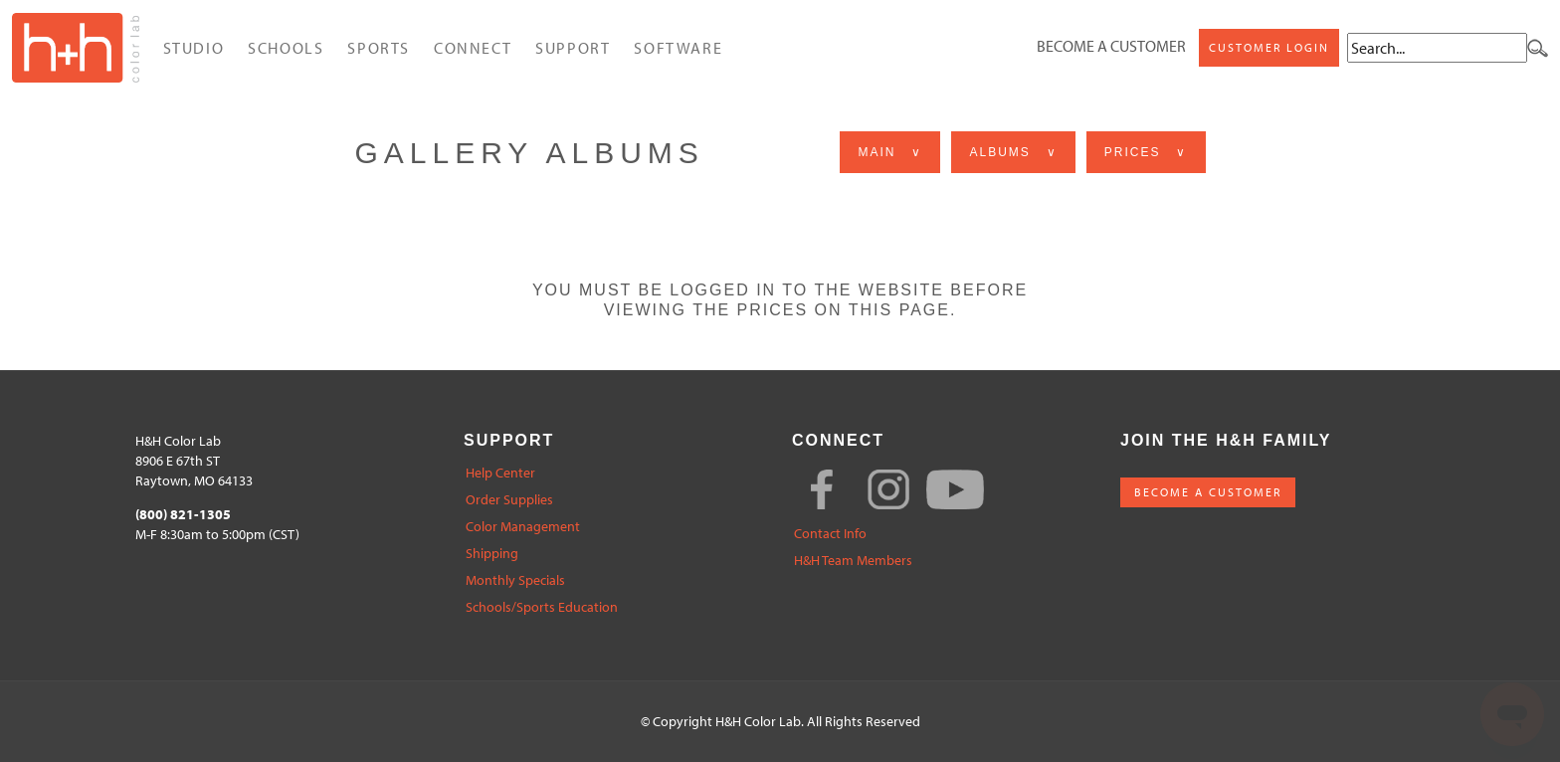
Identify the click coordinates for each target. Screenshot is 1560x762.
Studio (194, 48)
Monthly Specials (515, 580)
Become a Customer (1111, 46)
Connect (472, 48)
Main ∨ (890, 152)
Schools (285, 48)
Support (572, 48)
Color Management (523, 526)
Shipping (492, 553)
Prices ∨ (1146, 152)
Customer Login (1269, 47)
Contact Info (830, 533)
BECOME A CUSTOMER (1207, 491)
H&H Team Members (853, 560)
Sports (378, 48)
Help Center (500, 473)
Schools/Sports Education (542, 607)
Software (678, 48)
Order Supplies (509, 499)
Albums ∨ (1013, 152)
